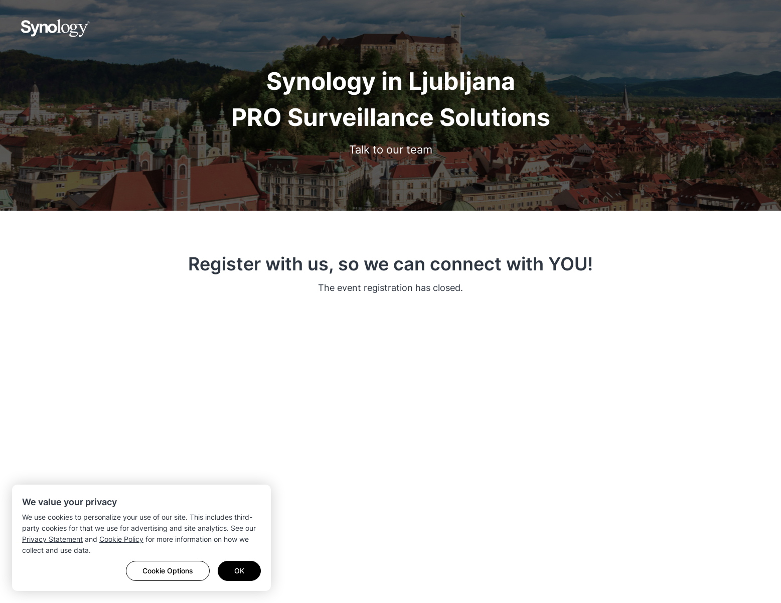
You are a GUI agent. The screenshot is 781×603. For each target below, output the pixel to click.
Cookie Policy (121, 539)
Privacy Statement (52, 539)
